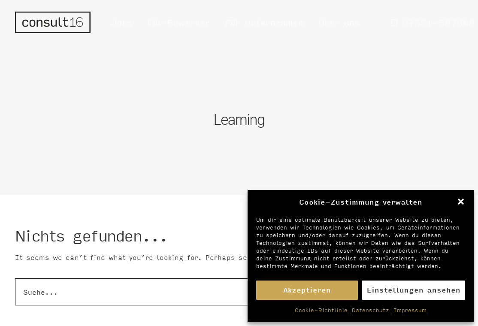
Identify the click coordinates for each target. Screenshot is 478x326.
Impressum (410, 310)
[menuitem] (122, 22)
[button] (461, 201)
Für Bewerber (179, 22)
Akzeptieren (307, 289)
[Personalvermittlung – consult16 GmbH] (53, 22)
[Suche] (239, 288)
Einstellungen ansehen (413, 289)
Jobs (122, 22)
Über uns (339, 22)
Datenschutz (370, 310)
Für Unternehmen (264, 22)
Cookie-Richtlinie (321, 310)
